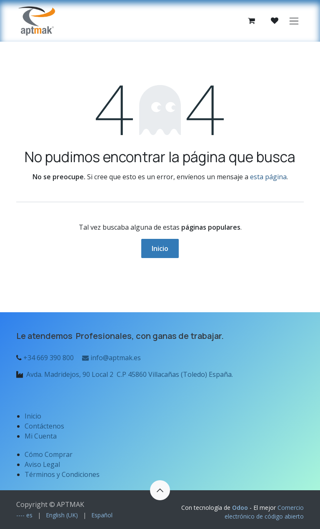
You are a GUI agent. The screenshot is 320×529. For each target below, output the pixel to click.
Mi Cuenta (41, 436)
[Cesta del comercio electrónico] (251, 20)
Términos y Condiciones (62, 474)
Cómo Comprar (48, 454)
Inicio (160, 248)
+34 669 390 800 (48, 357)
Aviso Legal (43, 464)
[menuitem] (24, 515)
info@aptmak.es (110, 357)
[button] (160, 490)
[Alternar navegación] (294, 21)
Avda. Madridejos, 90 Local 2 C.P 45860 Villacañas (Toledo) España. (130, 374)
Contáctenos (44, 426)
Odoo (241, 507)
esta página (268, 176)
